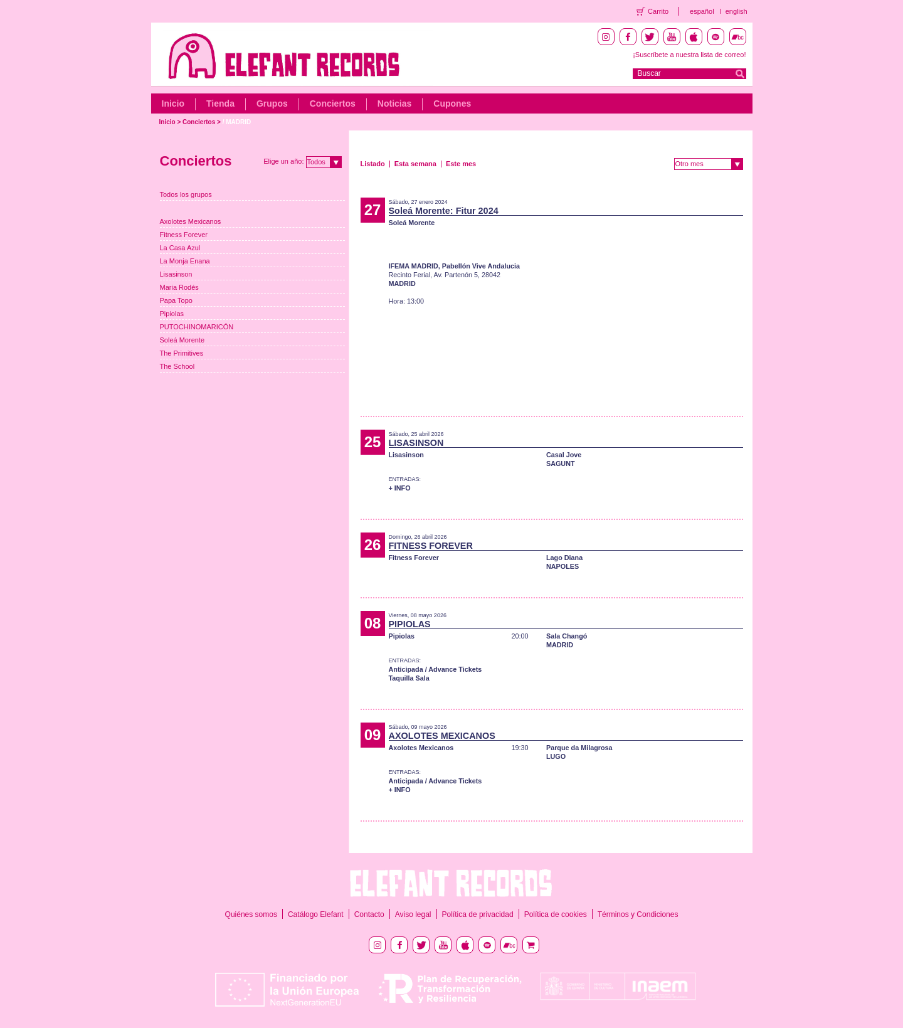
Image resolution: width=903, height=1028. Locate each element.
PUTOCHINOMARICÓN (197, 327)
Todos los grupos (186, 194)
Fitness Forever (184, 234)
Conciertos (333, 103)
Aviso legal (413, 914)
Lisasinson (176, 274)
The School (177, 366)
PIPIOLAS (410, 624)
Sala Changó (566, 636)
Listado (373, 163)
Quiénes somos (251, 914)
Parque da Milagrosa (579, 747)
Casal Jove (563, 454)
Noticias (394, 103)
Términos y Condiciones (638, 914)
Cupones (452, 103)
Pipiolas (172, 313)
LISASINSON (416, 443)
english (736, 11)
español (702, 11)
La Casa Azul (180, 248)
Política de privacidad (478, 914)
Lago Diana (564, 557)
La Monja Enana (185, 261)
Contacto (369, 914)
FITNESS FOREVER (431, 546)
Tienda (220, 103)
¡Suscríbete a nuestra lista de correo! (689, 54)
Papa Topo (176, 300)
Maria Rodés (179, 287)
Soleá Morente (182, 340)
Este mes (461, 163)
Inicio (173, 103)
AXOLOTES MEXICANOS (442, 736)
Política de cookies (555, 914)
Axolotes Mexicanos (190, 221)
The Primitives (182, 353)
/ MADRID (237, 122)
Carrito (658, 11)
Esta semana (415, 163)
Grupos (272, 103)
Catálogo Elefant (316, 914)
